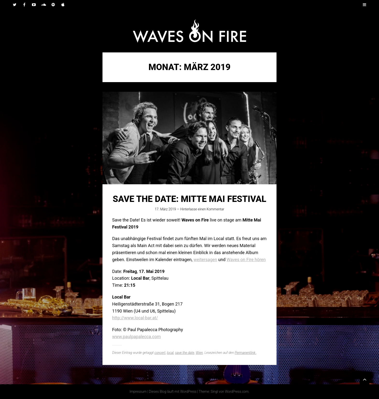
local (170, 353)
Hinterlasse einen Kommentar (202, 209)
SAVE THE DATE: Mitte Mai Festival (189, 199)
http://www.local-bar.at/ (135, 317)
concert (159, 353)
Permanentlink (245, 353)
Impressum (138, 391)
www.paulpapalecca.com (136, 336)
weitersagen (205, 259)
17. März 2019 (165, 209)
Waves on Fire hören (246, 259)
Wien (199, 353)
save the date (184, 353)
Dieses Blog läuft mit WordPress (173, 391)
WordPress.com (237, 391)
